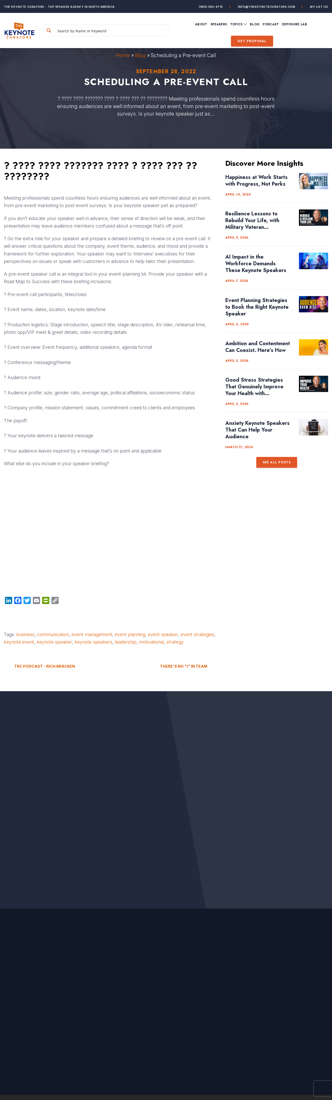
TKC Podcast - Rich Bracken (44, 666)
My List (319, 6)
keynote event (19, 642)
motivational (151, 642)
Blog (140, 55)
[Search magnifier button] (49, 30)
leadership (125, 642)
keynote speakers (93, 642)
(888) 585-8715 (211, 6)
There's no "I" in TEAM (183, 666)
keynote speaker (54, 642)
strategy (175, 642)
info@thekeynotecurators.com (266, 6)
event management (92, 634)
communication (53, 634)
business (25, 634)
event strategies (197, 634)
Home (123, 55)
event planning (130, 634)
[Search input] (111, 30)
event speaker (163, 634)
